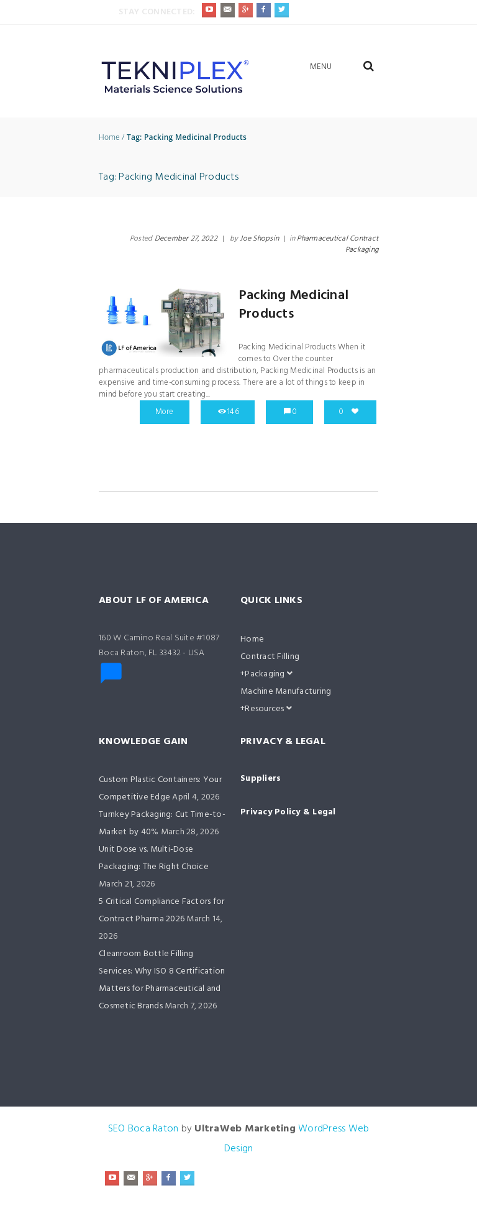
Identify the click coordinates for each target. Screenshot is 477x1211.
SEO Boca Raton (143, 1129)
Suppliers (260, 778)
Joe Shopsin (259, 239)
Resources (268, 709)
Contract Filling (269, 657)
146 (233, 411)
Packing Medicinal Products (293, 305)
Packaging (269, 674)
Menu (321, 66)
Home (109, 137)
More (164, 411)
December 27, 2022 (186, 239)
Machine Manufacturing (285, 691)
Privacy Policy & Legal (288, 812)
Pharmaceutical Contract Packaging (337, 244)
